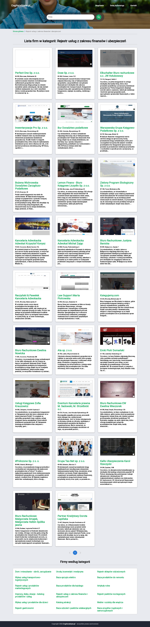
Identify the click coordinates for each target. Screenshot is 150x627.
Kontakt (134, 5)
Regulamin (99, 5)
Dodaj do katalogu (117, 5)
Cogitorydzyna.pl (20, 5)
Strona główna (18, 31)
